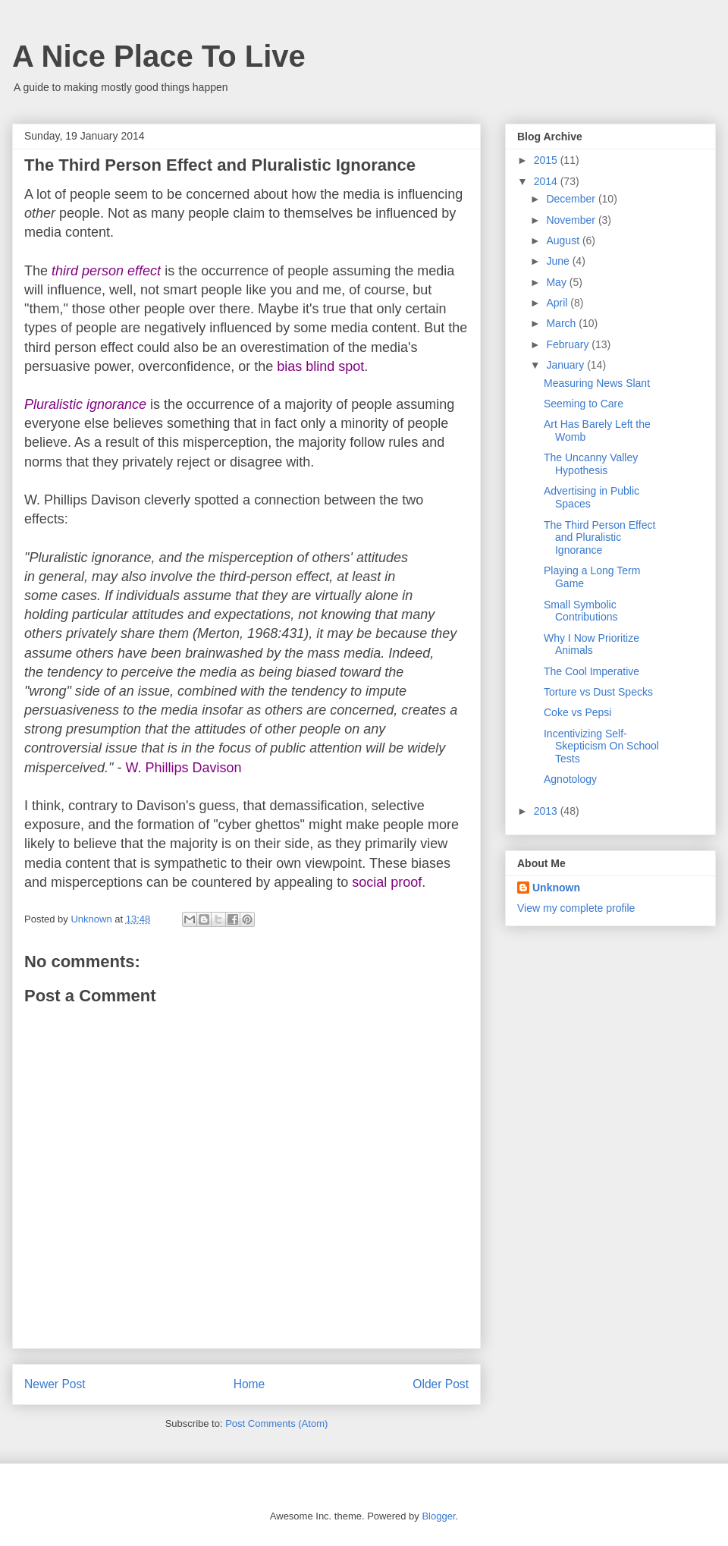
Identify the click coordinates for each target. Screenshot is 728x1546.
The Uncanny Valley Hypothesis (591, 463)
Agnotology (570, 779)
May (557, 282)
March (562, 323)
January (566, 365)
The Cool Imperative (591, 671)
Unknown (556, 887)
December (572, 199)
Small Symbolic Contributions (581, 611)
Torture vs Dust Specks (598, 692)
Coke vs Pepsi (577, 712)
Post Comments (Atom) (276, 1423)
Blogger (438, 1516)
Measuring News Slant (597, 383)
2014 (547, 181)
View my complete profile (576, 908)
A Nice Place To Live (159, 56)
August (564, 240)
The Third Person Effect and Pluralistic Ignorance (599, 538)
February (569, 344)
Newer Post (55, 1384)
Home (249, 1384)
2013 (547, 811)
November (572, 220)
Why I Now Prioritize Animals (591, 644)
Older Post (441, 1384)
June (559, 261)
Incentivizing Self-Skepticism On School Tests (601, 746)
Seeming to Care (583, 403)
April (558, 303)
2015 (547, 160)
